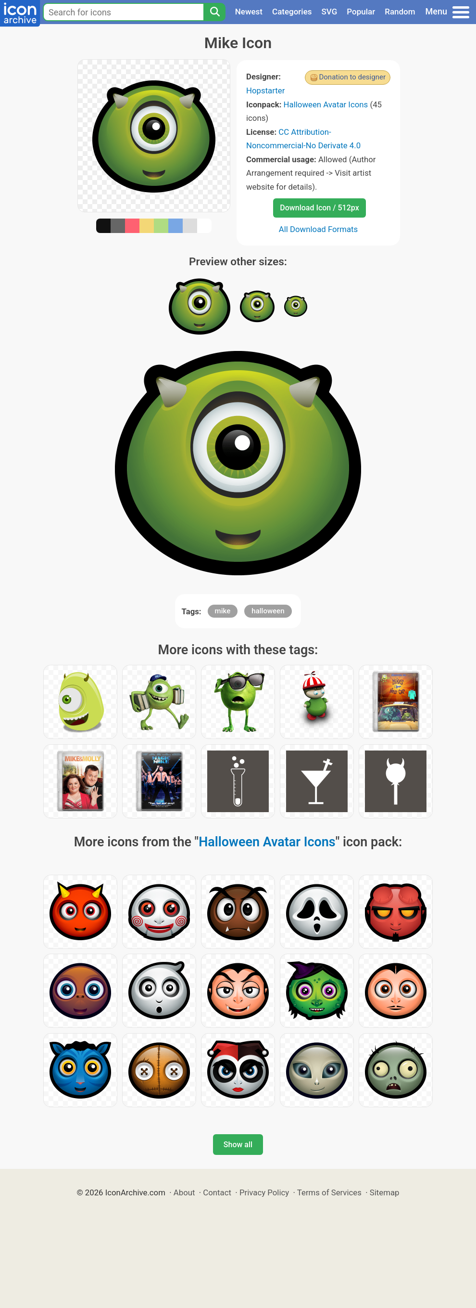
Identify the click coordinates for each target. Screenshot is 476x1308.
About (184, 1192)
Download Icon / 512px (319, 207)
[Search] (214, 12)
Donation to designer (352, 77)
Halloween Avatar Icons (326, 104)
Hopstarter (265, 90)
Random (400, 11)
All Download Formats (318, 229)
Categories (292, 11)
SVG (330, 11)
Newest (249, 11)
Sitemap (385, 1192)
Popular (361, 11)
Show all (238, 1144)
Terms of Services (329, 1192)
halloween (267, 611)
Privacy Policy (264, 1192)
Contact (217, 1192)
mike (223, 611)
